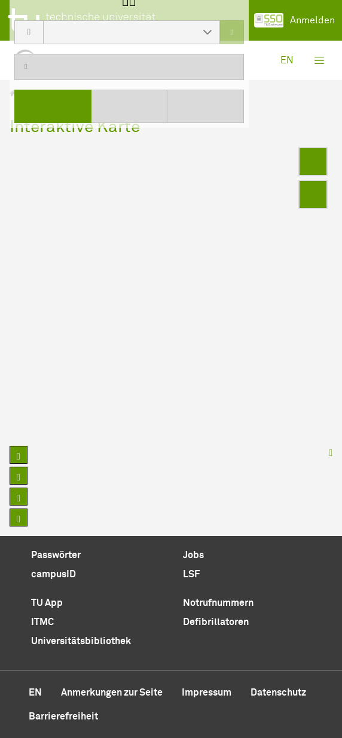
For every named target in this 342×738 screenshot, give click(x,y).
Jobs (193, 555)
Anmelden (294, 20)
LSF (191, 574)
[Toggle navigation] (319, 60)
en (287, 60)
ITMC (42, 622)
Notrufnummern (218, 603)
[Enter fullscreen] (313, 161)
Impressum (206, 692)
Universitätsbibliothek (81, 641)
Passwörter (56, 555)
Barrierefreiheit (63, 716)
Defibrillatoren (216, 622)
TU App (47, 603)
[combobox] (120, 32)
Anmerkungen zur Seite (112, 692)
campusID (53, 574)
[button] (207, 32)
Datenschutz (278, 692)
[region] (171, 291)
